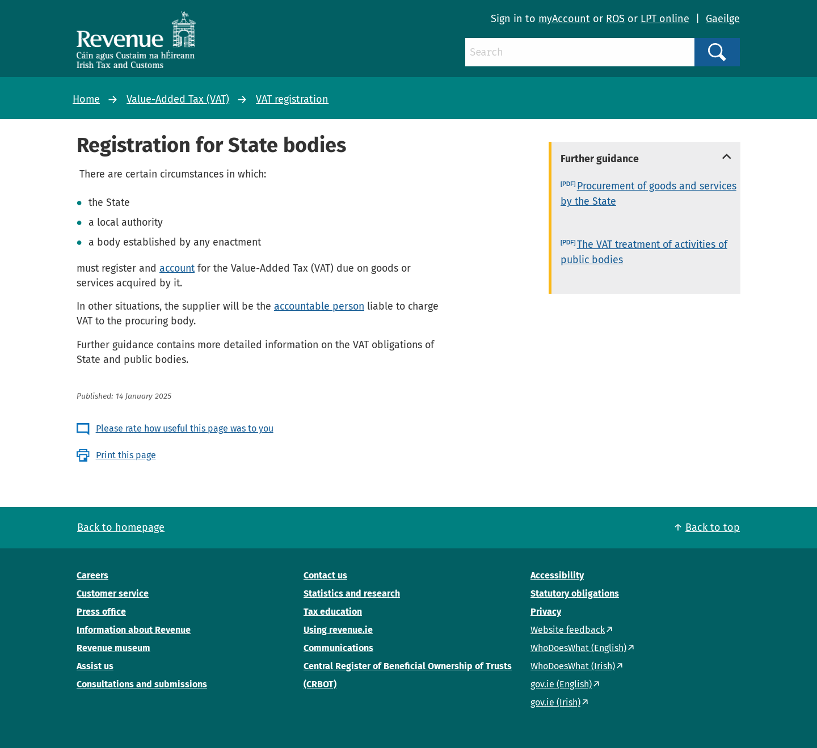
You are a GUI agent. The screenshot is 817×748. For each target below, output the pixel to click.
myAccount (564, 18)
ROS (615, 18)
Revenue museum (113, 648)
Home (86, 99)
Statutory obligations (574, 593)
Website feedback (567, 629)
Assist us (95, 666)
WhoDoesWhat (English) (578, 648)
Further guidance (600, 159)
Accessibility (557, 575)
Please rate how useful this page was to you (184, 428)
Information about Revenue (134, 629)
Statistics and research (352, 593)
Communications (338, 648)
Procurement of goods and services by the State (648, 194)
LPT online (665, 18)
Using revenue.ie (338, 629)
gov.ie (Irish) (555, 702)
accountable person (319, 306)
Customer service (113, 593)
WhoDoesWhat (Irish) (572, 666)
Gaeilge (723, 18)
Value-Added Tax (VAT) (178, 99)
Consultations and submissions (142, 684)
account (177, 268)
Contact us (325, 575)
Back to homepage (121, 527)
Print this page (126, 455)
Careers (92, 575)
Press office (101, 611)
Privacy (545, 611)
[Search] (579, 52)
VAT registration (292, 99)
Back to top (712, 527)
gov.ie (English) (561, 684)
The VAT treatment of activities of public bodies (644, 252)
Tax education (333, 611)
